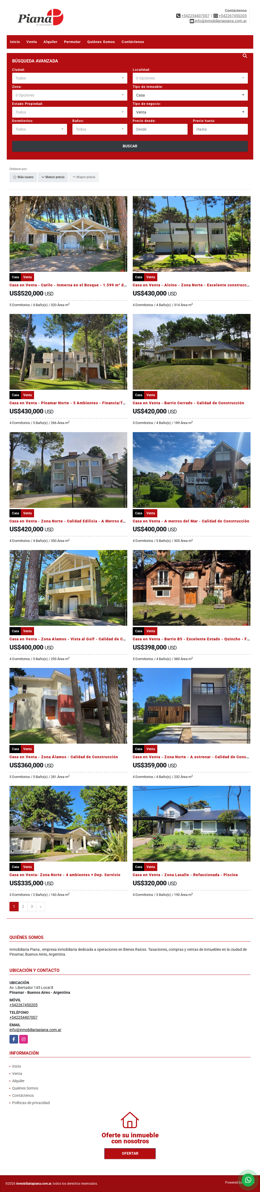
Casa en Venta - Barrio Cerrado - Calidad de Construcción (188, 403)
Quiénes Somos (101, 42)
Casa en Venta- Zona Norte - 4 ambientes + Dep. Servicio (65, 875)
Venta (31, 42)
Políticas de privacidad (31, 1103)
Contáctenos (133, 42)
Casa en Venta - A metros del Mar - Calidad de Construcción (191, 521)
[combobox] (69, 78)
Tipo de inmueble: (148, 87)
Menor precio (53, 177)
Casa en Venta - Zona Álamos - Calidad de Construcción (63, 757)
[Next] (40, 907)
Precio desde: (144, 121)
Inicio (15, 42)
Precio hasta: (204, 121)
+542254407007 (195, 16)
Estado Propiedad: (27, 104)
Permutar (72, 42)
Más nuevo (23, 177)
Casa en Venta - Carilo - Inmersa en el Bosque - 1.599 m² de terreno (75, 285)
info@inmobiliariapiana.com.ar (35, 1030)
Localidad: (141, 70)
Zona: (17, 87)
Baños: (78, 121)
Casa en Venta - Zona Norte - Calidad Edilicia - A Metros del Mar (72, 521)
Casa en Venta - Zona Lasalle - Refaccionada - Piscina (185, 875)
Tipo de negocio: (147, 104)
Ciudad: (18, 70)
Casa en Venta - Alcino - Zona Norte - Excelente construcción (193, 285)
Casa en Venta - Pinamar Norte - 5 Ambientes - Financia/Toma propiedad (80, 403)
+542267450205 (233, 16)
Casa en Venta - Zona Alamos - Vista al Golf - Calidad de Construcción (77, 639)
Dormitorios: (22, 121)
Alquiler (51, 42)
